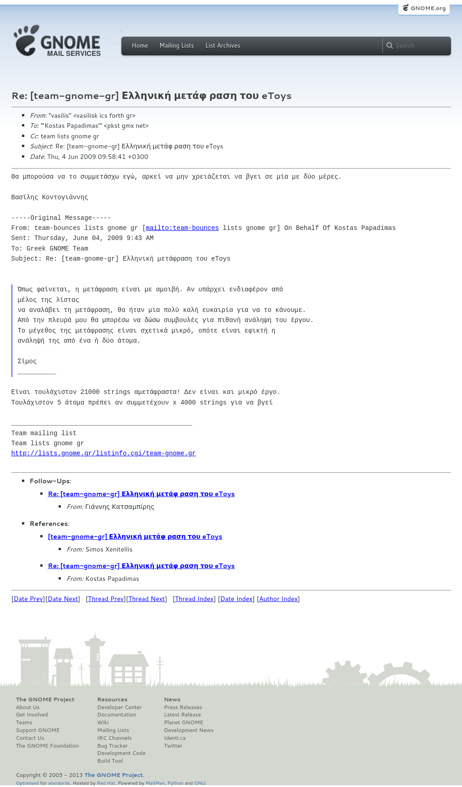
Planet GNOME (183, 722)
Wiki (103, 722)
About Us (28, 707)
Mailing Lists (176, 45)
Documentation (116, 714)
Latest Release (182, 714)
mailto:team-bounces (182, 228)
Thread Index (194, 598)
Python (176, 782)
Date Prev (28, 598)
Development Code (121, 753)
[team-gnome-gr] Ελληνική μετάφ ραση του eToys (135, 536)
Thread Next (146, 598)
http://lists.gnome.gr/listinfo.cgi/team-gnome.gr (103, 453)
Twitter (173, 745)
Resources (112, 699)
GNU (200, 782)
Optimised (27, 782)
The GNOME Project (45, 699)
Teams (24, 722)
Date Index (236, 598)
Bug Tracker (112, 745)
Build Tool (110, 761)
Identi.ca (175, 738)
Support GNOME (38, 730)
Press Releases (183, 707)
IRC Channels (114, 738)
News (172, 699)
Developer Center (119, 707)
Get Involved (32, 714)
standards (59, 782)
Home (140, 45)
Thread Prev (106, 598)
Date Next (63, 598)
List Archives (222, 45)
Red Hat (106, 782)
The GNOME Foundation (47, 745)
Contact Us (30, 738)
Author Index (278, 598)
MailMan (155, 782)
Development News (189, 730)
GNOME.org (428, 8)
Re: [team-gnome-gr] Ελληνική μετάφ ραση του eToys (141, 493)
